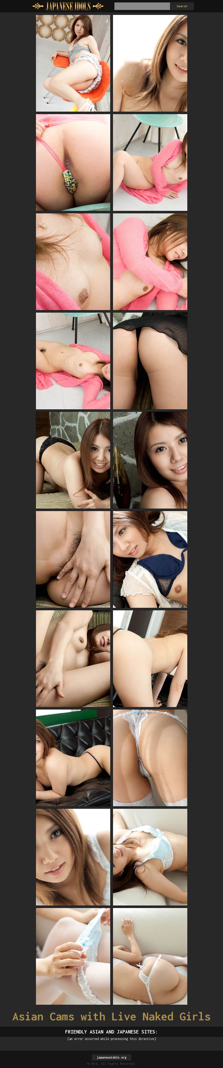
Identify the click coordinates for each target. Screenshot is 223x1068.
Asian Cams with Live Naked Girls (111, 1016)
